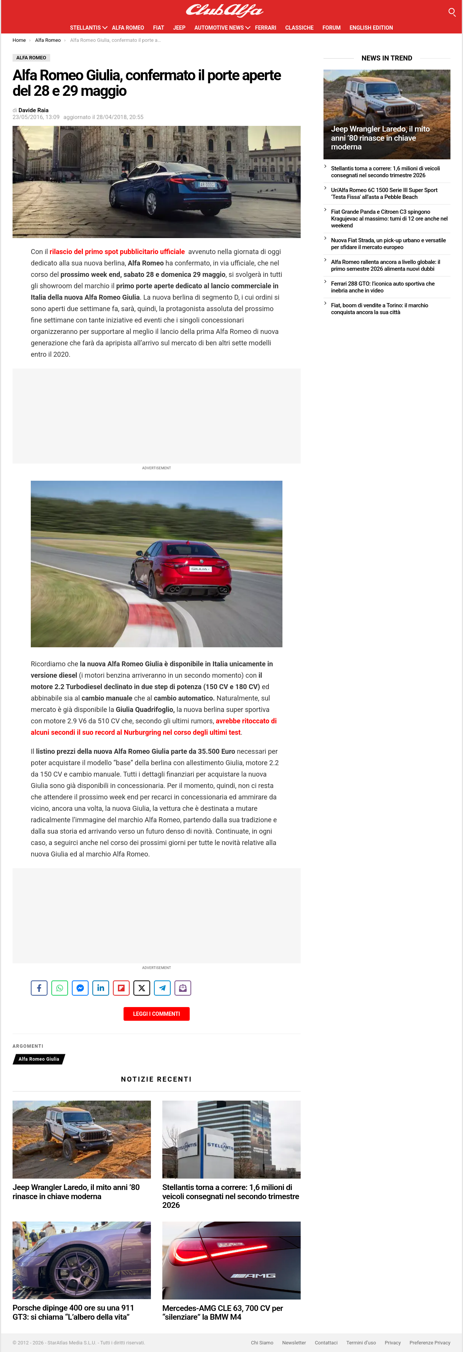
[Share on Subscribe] (182, 988)
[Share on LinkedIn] (100, 988)
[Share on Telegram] (162, 988)
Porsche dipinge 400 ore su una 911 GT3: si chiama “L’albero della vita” (73, 1312)
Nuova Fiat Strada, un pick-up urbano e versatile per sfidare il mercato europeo (388, 244)
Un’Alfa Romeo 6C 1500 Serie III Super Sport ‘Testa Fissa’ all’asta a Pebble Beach (384, 193)
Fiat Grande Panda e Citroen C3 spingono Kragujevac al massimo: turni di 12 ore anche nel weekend (389, 218)
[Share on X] (141, 988)
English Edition (371, 28)
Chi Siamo (262, 1343)
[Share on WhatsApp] (59, 988)
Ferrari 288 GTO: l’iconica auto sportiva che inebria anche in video (382, 287)
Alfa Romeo (128, 28)
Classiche (299, 28)
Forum (331, 28)
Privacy (393, 1343)
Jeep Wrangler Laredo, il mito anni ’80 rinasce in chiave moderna (76, 1192)
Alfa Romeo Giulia (39, 1059)
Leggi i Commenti (156, 1014)
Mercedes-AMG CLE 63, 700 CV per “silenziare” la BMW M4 (222, 1313)
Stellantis (85, 28)
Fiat (158, 28)
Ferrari (265, 28)
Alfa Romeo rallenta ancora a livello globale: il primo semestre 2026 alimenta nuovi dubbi (385, 265)
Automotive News (219, 28)
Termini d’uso (361, 1343)
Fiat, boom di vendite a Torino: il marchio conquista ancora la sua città (379, 309)
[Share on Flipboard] (121, 988)
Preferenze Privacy (430, 1343)
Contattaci (326, 1343)
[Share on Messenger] (80, 988)
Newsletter (294, 1343)
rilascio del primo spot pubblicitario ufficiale (117, 252)
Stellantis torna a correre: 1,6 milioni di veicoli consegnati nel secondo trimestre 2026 (230, 1196)
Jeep (179, 28)
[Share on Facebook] (39, 988)
